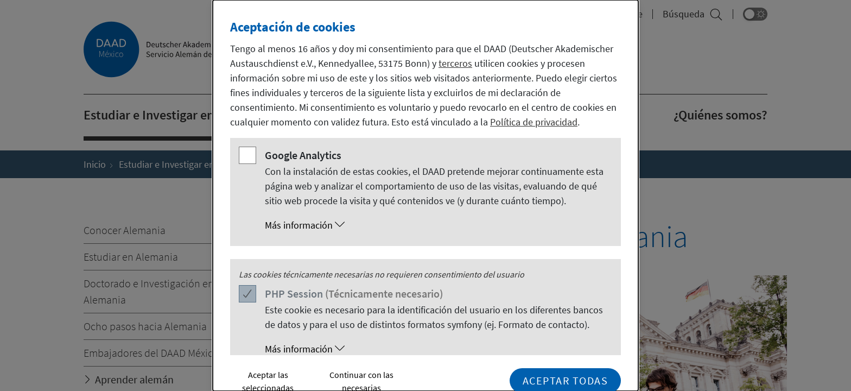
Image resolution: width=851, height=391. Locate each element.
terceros (455, 63)
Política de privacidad (533, 122)
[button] (436, 225)
